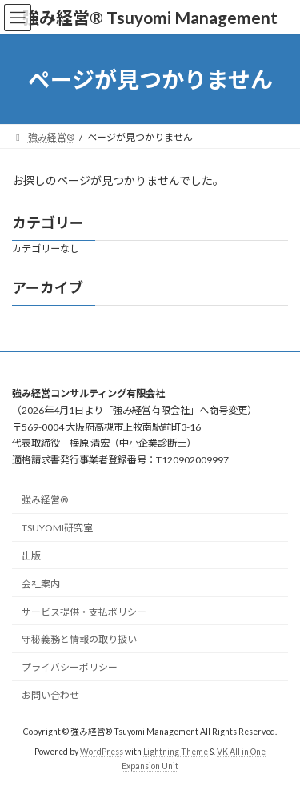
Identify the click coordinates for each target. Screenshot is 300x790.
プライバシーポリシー (70, 667)
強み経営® (45, 500)
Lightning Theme (175, 751)
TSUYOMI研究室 (57, 528)
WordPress (101, 751)
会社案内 (41, 583)
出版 (31, 556)
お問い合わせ (50, 694)
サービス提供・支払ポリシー (84, 611)
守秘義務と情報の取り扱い (79, 639)
